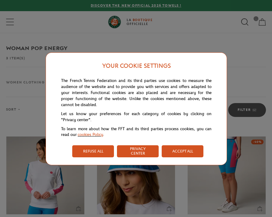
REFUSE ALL (93, 151)
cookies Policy (90, 134)
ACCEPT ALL (182, 151)
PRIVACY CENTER (138, 151)
